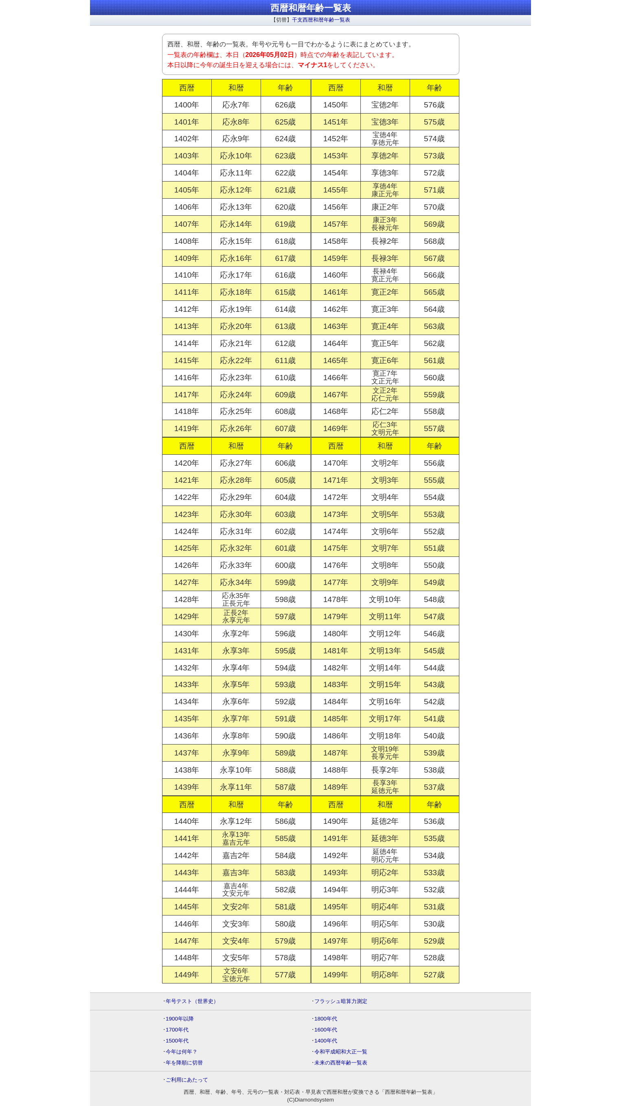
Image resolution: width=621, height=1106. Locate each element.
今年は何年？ (181, 1052)
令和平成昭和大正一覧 (340, 1052)
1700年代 (177, 1030)
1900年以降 (180, 1019)
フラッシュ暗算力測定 (340, 1001)
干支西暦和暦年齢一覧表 (321, 20)
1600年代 (325, 1030)
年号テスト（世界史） (192, 1001)
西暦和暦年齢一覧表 (310, 8)
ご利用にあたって (187, 1080)
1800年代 (325, 1019)
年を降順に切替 (184, 1063)
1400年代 (325, 1041)
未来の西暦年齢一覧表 (340, 1063)
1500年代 (177, 1041)
